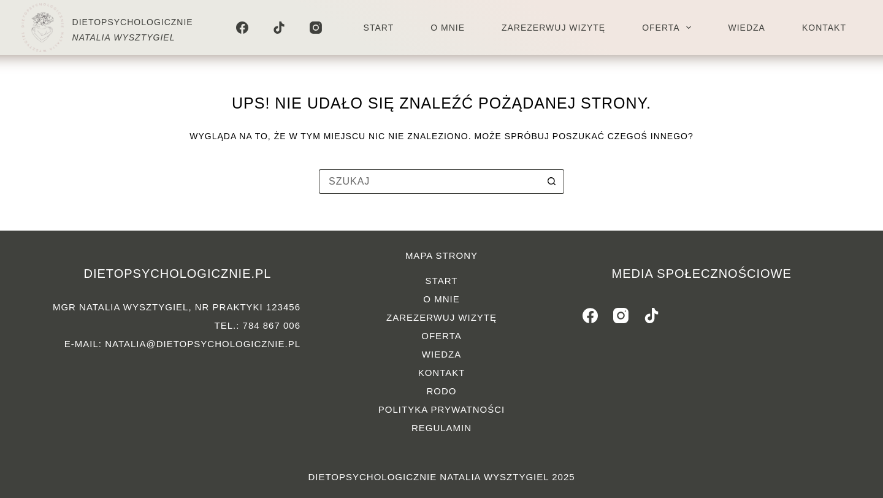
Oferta (669, 27)
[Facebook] (242, 27)
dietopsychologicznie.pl (177, 273)
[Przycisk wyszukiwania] (552, 181)
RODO (442, 391)
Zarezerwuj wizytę (553, 28)
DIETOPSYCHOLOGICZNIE (132, 22)
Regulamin (441, 428)
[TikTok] (279, 27)
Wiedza (746, 28)
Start (379, 28)
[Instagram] (315, 27)
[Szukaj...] (429, 181)
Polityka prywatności (441, 409)
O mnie (447, 28)
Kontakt (824, 28)
